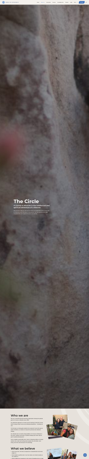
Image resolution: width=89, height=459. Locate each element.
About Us (42, 2)
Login (71, 2)
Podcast (66, 2)
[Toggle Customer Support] (85, 455)
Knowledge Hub (60, 2)
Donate (81, 2)
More (75, 2)
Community (48, 2)
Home (38, 2)
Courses (54, 2)
